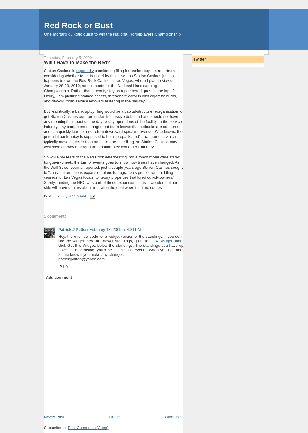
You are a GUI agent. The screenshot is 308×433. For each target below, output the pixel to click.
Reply (63, 266)
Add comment (59, 277)
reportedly (85, 70)
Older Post (174, 417)
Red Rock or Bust (78, 25)
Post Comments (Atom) (88, 427)
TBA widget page (167, 241)
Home (114, 417)
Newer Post (54, 417)
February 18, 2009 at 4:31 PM (115, 229)
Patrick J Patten (73, 229)
